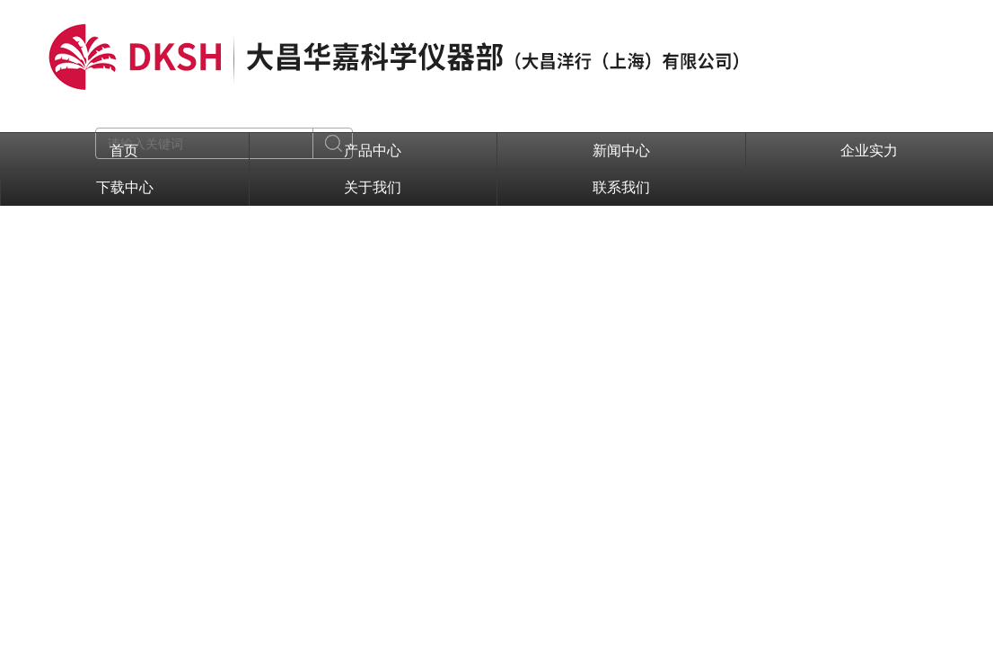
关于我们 (372, 187)
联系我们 (621, 187)
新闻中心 (621, 150)
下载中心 (125, 187)
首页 (124, 150)
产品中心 (372, 150)
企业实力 (869, 150)
